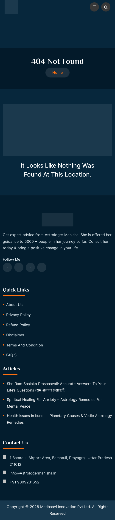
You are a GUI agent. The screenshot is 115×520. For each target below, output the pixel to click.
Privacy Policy (18, 314)
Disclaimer (15, 335)
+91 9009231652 (24, 482)
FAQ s (11, 355)
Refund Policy (18, 325)
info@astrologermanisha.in (33, 473)
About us (14, 304)
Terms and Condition (24, 345)
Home (57, 72)
